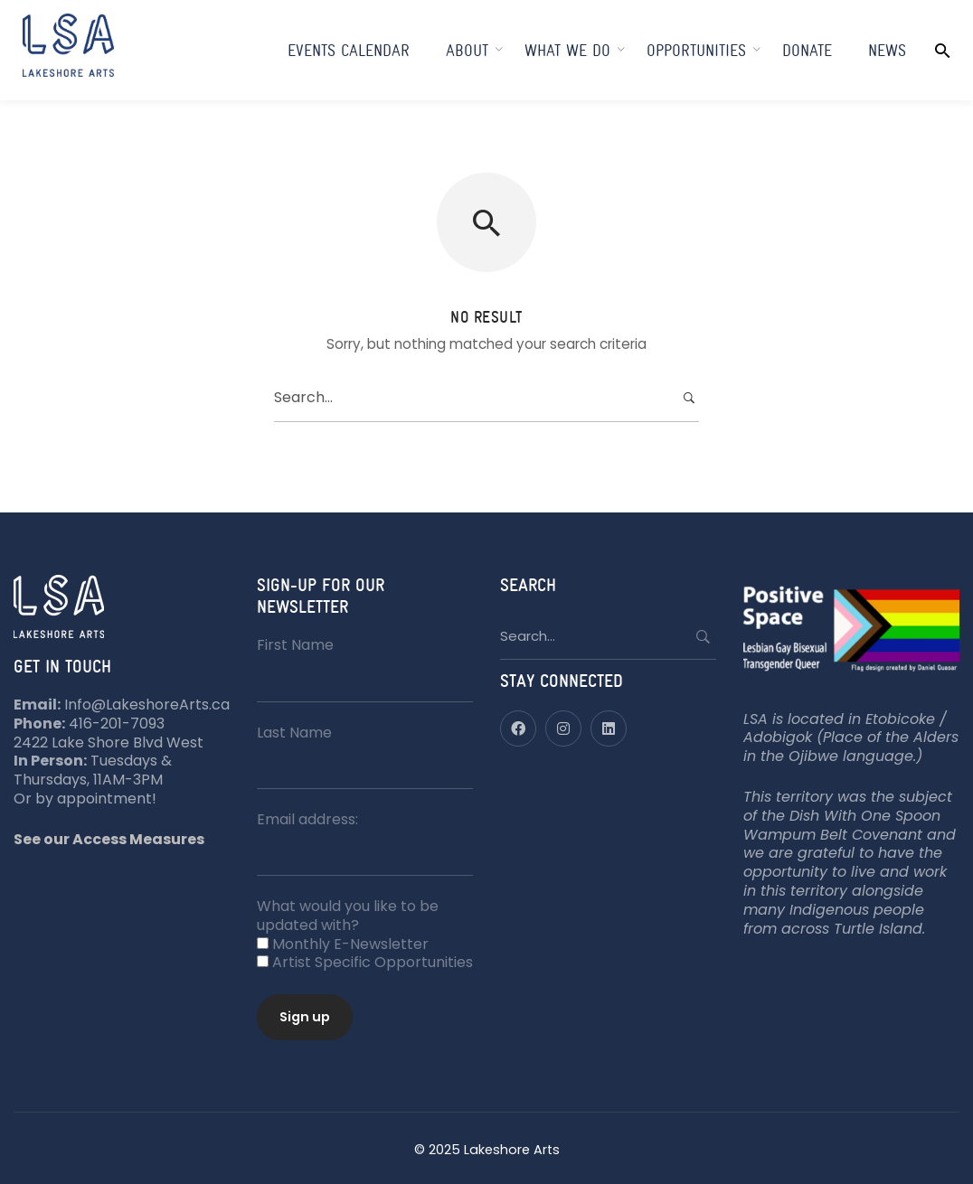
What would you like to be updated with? (348, 915)
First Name (295, 644)
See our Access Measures (109, 839)
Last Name (294, 732)
